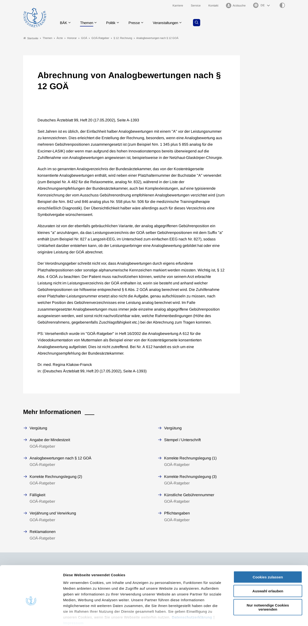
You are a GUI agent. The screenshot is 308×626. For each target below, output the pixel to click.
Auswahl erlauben (267, 566)
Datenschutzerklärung (192, 592)
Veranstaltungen (171, 23)
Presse (138, 23)
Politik (113, 23)
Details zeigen (256, 616)
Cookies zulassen (268, 552)
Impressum (73, 598)
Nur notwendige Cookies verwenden (268, 582)
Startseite (30, 38)
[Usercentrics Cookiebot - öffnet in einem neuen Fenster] (31, 616)
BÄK (64, 23)
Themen (88, 23)
